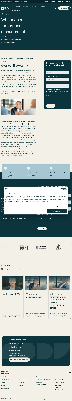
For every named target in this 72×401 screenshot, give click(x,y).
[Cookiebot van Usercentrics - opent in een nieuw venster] (61, 189)
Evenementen (16, 10)
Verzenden (51, 105)
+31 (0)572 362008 (15, 350)
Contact (67, 1)
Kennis (34, 6)
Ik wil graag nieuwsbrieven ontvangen (58, 91)
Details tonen (60, 206)
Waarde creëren (16, 6)
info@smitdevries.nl (15, 353)
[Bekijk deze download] (12, 297)
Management (6, 14)
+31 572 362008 (59, 379)
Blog (46, 1)
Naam (47, 69)
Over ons (52, 1)
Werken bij (60, 1)
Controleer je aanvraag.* (52, 95)
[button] (26, 6)
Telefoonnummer (51, 83)
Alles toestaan (56, 211)
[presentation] (57, 99)
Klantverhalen (41, 6)
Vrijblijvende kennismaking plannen (19, 359)
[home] (5, 8)
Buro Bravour (23, 1)
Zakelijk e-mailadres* (52, 76)
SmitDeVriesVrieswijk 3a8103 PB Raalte (59, 387)
